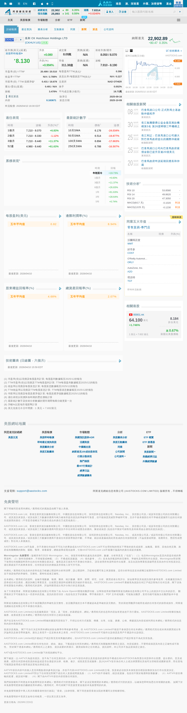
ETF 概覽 (149, 437)
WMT (130, 243)
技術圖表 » (174, 50)
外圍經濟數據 (150, 461)
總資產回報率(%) (78, 288)
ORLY (130, 262)
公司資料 (120, 456)
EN (25, 3)
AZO (129, 271)
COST (130, 253)
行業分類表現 (84, 456)
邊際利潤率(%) (76, 216)
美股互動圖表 (47, 451)
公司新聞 (120, 451)
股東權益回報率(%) (20, 288)
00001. (138, 314)
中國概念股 (85, 447)
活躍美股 (84, 442)
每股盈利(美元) (17, 216)
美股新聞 (149, 451)
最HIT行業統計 (84, 466)
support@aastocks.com (32, 490)
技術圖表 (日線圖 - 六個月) (25, 360)
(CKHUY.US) (33, 42)
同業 (120, 447)
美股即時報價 (47, 437)
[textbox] (156, 12)
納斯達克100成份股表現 (84, 451)
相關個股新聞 (136, 104)
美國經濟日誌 (150, 456)
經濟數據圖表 (84, 475)
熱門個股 (84, 461)
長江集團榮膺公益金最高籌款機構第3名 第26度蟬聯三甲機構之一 (160, 126)
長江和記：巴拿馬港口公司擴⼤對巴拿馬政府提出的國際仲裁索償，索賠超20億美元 (160, 139)
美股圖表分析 (47, 447)
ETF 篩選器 (149, 442)
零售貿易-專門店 (138, 227)
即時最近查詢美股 (46, 442)
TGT (129, 281)
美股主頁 (13, 437)
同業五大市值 (136, 221)
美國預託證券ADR (84, 437)
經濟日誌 (84, 470)
